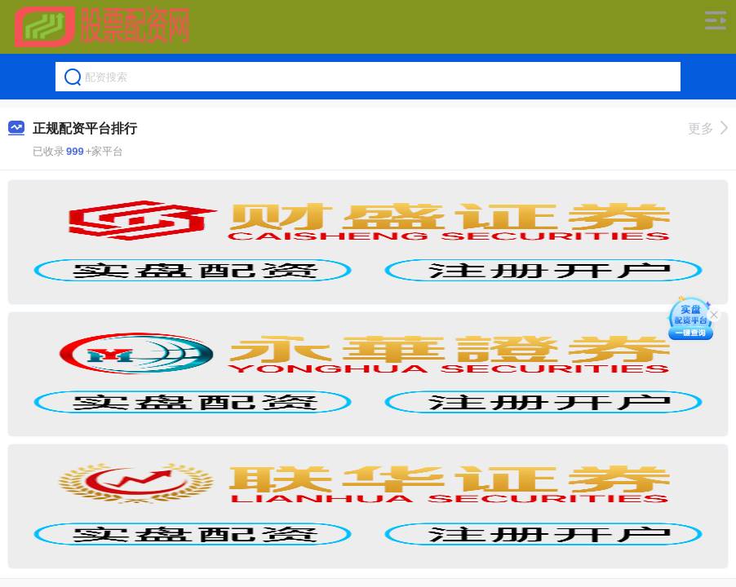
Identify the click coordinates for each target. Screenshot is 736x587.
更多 (708, 128)
